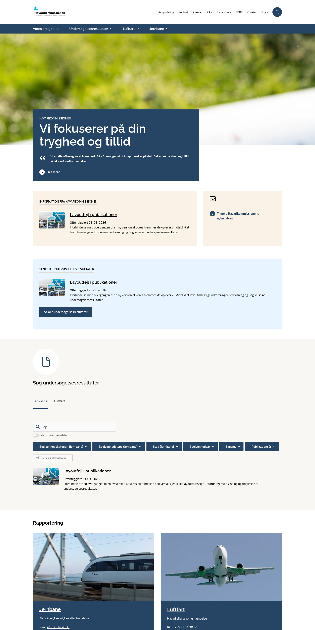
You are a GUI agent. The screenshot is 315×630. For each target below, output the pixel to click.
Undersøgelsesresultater (88, 29)
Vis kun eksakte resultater (54, 435)
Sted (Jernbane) (163, 446)
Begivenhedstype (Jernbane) (118, 446)
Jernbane (156, 29)
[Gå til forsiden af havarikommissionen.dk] (56, 12)
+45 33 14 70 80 (58, 563)
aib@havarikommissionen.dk (126, 607)
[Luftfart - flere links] (137, 29)
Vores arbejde (43, 29)
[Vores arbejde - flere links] (57, 29)
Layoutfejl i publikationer (93, 214)
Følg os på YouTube (181, 616)
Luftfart (129, 29)
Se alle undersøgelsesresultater (65, 311)
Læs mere (53, 171)
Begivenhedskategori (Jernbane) (61, 446)
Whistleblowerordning (175, 607)
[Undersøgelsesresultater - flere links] (110, 29)
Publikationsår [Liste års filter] (261, 446)
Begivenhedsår (200, 446)
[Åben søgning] (277, 12)
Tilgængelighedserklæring (178, 598)
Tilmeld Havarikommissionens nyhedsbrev (238, 216)
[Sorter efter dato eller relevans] (53, 458)
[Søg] (74, 427)
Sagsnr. (231, 446)
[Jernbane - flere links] (166, 29)
